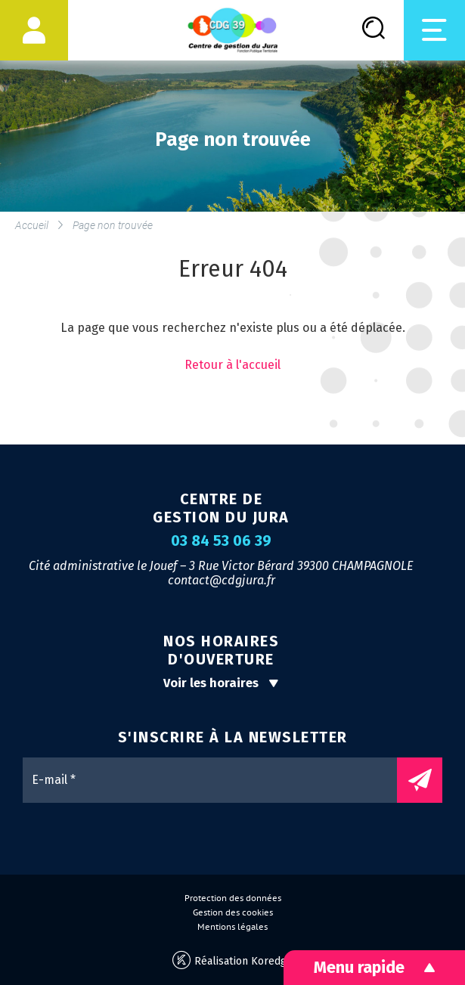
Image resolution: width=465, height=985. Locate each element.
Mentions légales (232, 927)
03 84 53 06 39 (221, 541)
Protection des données (232, 898)
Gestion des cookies (233, 912)
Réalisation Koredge (232, 960)
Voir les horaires (221, 683)
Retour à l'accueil (232, 365)
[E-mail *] (217, 780)
